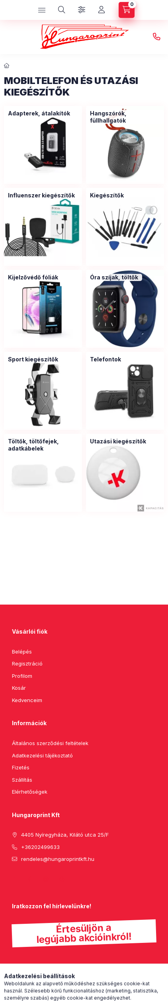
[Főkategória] (7, 65)
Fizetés (20, 767)
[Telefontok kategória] (105, 359)
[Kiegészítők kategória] (107, 195)
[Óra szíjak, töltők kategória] (114, 277)
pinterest (30, 879)
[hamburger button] (42, 10)
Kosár (19, 688)
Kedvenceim (27, 700)
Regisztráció (27, 663)
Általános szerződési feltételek (50, 743)
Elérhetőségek (29, 791)
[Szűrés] (82, 10)
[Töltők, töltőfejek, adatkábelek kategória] (43, 445)
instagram (46, 879)
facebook (14, 879)
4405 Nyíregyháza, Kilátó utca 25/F (65, 834)
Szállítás (22, 780)
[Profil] (101, 10)
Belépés (22, 651)
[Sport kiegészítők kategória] (33, 359)
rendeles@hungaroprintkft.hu (57, 859)
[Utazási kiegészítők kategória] (118, 441)
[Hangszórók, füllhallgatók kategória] (125, 117)
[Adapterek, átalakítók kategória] (39, 113)
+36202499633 (156, 37)
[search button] (62, 10)
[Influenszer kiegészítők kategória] (41, 195)
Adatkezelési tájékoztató (42, 755)
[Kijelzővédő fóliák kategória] (33, 277)
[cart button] (127, 10)
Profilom (22, 676)
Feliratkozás (36, 977)
